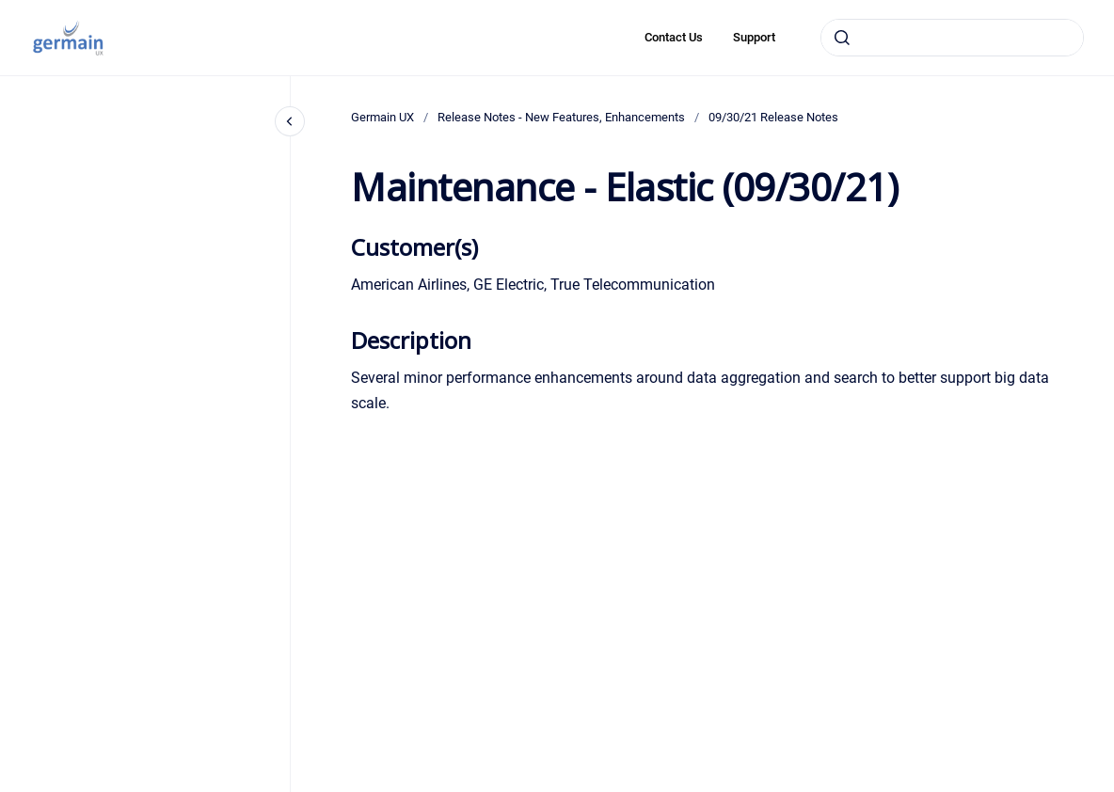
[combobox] (952, 37)
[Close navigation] (290, 121)
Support (754, 37)
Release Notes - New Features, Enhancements (561, 117)
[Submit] (842, 38)
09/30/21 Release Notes (773, 117)
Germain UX (382, 117)
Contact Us (674, 37)
